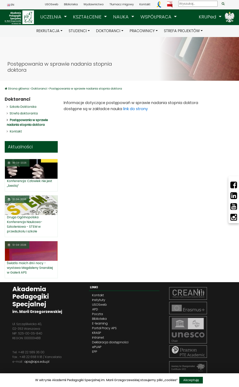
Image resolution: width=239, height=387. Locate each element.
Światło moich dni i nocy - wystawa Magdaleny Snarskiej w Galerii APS (30, 268)
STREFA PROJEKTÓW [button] (182, 31)
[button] (53, 17)
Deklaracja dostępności (110, 342)
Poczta (97, 314)
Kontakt (144, 4)
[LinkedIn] (233, 196)
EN (10, 5)
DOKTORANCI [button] (108, 31)
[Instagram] (233, 217)
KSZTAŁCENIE (88, 17)
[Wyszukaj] (198, 4)
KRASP (96, 333)
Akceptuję (191, 380)
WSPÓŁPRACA (156, 17)
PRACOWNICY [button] (142, 31)
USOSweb (51, 4)
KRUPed (208, 17)
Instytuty (98, 300)
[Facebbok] (233, 185)
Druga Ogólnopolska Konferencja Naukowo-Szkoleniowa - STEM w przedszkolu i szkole (24, 224)
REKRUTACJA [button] (48, 31)
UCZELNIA (51, 17)
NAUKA (121, 17)
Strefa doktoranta (24, 113)
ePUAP (97, 347)
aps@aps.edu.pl (36, 361)
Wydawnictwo (93, 4)
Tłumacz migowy (121, 4)
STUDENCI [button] (78, 31)
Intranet (98, 337)
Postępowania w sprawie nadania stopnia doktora (85, 89)
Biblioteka (71, 4)
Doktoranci (39, 89)
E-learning (100, 323)
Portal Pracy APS (104, 328)
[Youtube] (233, 206)
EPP (94, 351)
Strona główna (19, 89)
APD (95, 309)
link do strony (135, 108)
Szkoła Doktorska (23, 106)
